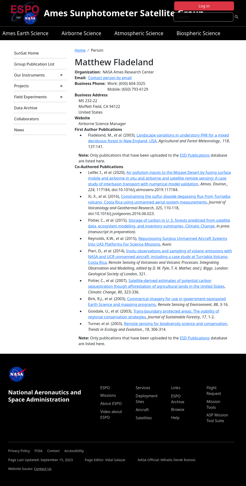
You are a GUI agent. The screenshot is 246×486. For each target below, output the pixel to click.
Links (175, 387)
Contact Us (42, 468)
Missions (108, 395)
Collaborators (26, 119)
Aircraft (142, 409)
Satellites (144, 417)
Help (175, 417)
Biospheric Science (198, 33)
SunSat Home (26, 53)
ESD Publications (195, 155)
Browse (177, 409)
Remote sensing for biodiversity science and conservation (175, 323)
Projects (38, 87)
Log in (204, 6)
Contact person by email (110, 77)
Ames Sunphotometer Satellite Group (124, 13)
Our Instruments (38, 76)
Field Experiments (38, 98)
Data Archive (25, 107)
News (19, 130)
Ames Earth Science (25, 33)
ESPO (105, 387)
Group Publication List (34, 64)
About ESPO (111, 403)
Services (143, 387)
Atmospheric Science (138, 33)
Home (80, 50)
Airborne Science (81, 33)
